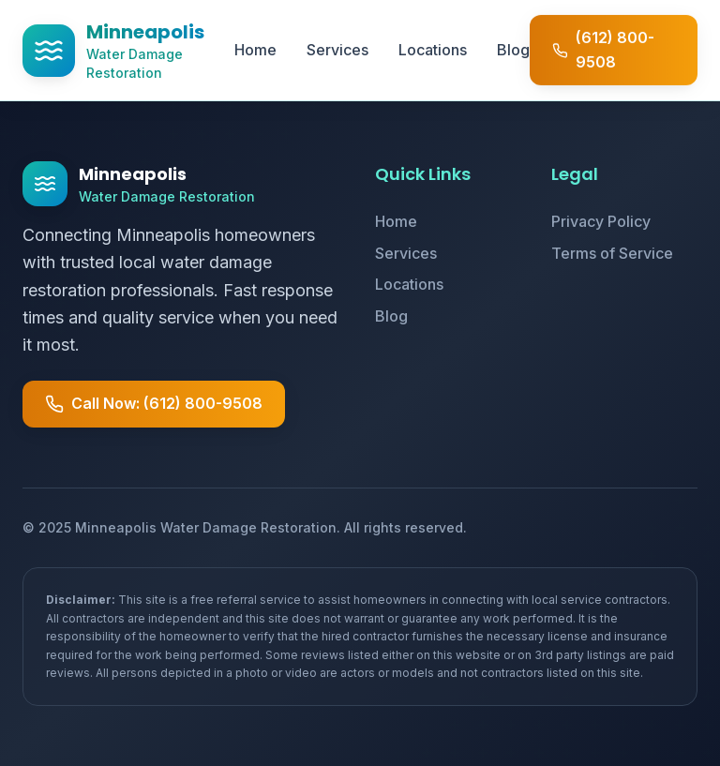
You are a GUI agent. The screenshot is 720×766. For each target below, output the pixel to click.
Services (337, 49)
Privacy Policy (601, 221)
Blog (513, 49)
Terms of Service (612, 253)
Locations (432, 49)
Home (255, 49)
